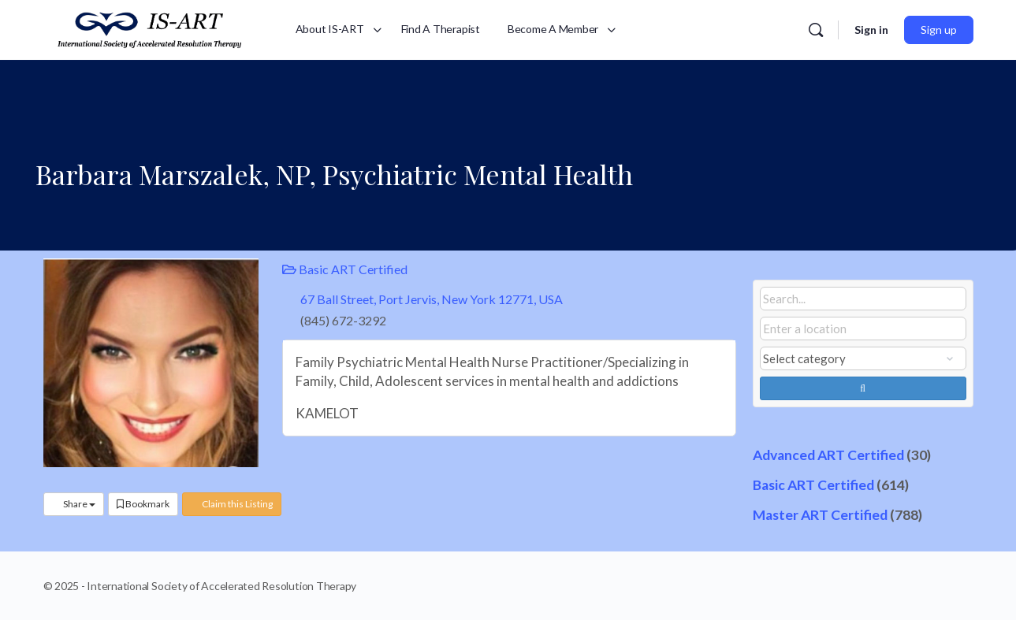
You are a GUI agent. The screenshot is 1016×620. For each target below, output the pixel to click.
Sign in (871, 29)
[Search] (816, 29)
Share (73, 504)
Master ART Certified (820, 515)
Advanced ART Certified (828, 455)
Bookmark (143, 504)
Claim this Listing (232, 504)
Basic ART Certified (345, 269)
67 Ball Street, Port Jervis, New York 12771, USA (431, 298)
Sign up (939, 29)
